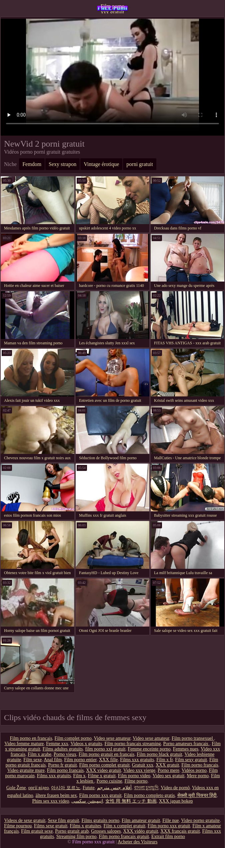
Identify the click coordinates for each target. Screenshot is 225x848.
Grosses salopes (106, 831)
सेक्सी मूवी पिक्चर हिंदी (197, 795)
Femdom (31, 164)
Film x (79, 775)
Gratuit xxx (142, 765)
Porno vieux (65, 754)
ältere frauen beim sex (56, 795)
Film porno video (134, 775)
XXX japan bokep (176, 801)
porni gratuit (139, 164)
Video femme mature (24, 743)
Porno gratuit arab (72, 831)
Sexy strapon (62, 164)
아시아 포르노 (65, 787)
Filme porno (135, 781)
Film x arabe (39, 754)
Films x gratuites (85, 825)
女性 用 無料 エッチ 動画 (131, 801)
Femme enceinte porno (149, 748)
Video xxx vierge (139, 770)
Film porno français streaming (132, 743)
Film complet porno (73, 738)
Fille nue (170, 820)
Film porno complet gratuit (104, 765)
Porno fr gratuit (62, 765)
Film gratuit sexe (37, 831)
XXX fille (108, 759)
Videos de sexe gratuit (24, 820)
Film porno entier (80, 759)
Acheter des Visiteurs (137, 841)
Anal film (53, 759)
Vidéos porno (194, 770)
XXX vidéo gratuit (140, 831)
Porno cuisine (109, 781)
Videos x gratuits (86, 743)
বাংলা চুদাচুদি (146, 787)
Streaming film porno (76, 836)
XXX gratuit (167, 765)
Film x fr (164, 759)
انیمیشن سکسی (87, 801)
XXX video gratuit (103, 770)
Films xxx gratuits (137, 759)
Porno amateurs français (186, 743)
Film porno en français (31, 738)
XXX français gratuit (180, 831)
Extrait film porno (168, 836)
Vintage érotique (101, 164)
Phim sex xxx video (50, 801)
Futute (89, 787)
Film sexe (32, 759)
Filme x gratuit (102, 775)
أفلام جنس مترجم (114, 787)
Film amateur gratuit (141, 820)
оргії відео (38, 787)
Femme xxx (57, 743)
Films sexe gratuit (50, 825)
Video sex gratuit (169, 775)
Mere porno (198, 775)
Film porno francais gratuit (124, 836)
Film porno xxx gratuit (113, 8)
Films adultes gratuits (63, 748)
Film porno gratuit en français (106, 754)
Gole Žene (16, 787)
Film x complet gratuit (124, 825)
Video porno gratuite (200, 820)
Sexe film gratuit (63, 820)
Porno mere (168, 770)
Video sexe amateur (112, 738)
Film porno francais (199, 765)
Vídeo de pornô (175, 787)
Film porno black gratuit (159, 754)
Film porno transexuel (193, 738)
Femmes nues (186, 748)
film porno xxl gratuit (105, 748)
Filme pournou (18, 825)
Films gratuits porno (100, 820)
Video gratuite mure (26, 770)
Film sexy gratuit (191, 759)
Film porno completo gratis (149, 795)
